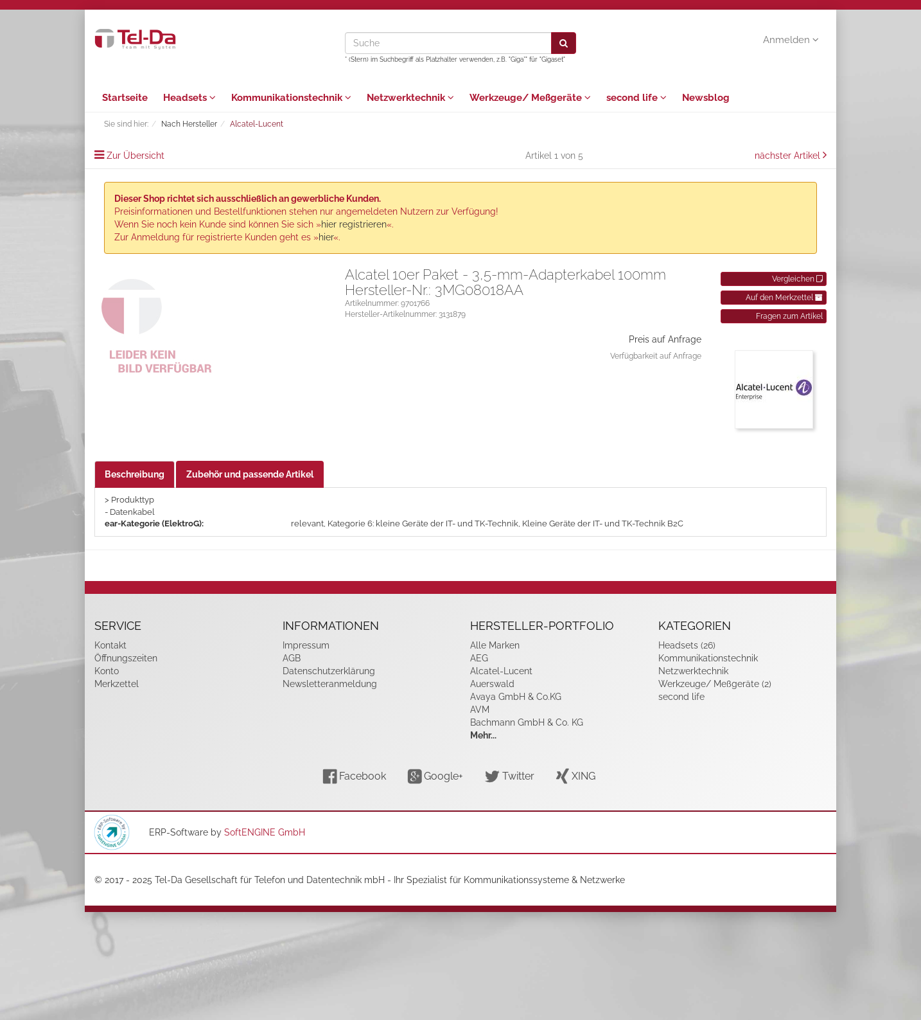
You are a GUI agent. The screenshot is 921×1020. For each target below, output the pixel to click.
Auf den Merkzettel (784, 297)
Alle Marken (495, 645)
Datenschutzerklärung (329, 671)
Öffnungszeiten (125, 658)
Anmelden (791, 40)
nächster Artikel (789, 155)
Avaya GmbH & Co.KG (515, 697)
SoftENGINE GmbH (264, 832)
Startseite (125, 97)
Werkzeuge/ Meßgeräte (530, 97)
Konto (106, 671)
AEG (479, 658)
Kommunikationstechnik (291, 97)
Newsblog (706, 97)
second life (636, 97)
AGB (292, 658)
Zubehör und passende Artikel (249, 474)
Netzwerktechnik (410, 97)
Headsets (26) (686, 645)
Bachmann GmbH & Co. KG (526, 722)
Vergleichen (797, 278)
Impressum (306, 645)
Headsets (189, 97)
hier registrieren (354, 224)
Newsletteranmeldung (330, 684)
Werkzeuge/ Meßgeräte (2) (714, 684)
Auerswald (492, 684)
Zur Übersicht (135, 155)
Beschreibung (134, 474)
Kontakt (110, 645)
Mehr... (483, 735)
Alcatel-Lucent (501, 671)
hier (326, 237)
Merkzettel (116, 684)
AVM (479, 709)
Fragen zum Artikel (789, 316)
